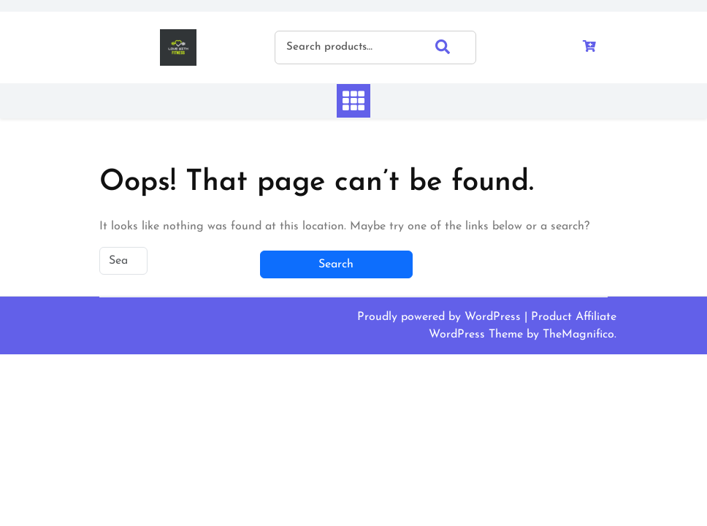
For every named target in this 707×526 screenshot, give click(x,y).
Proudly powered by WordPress (440, 317)
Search (455, 47)
